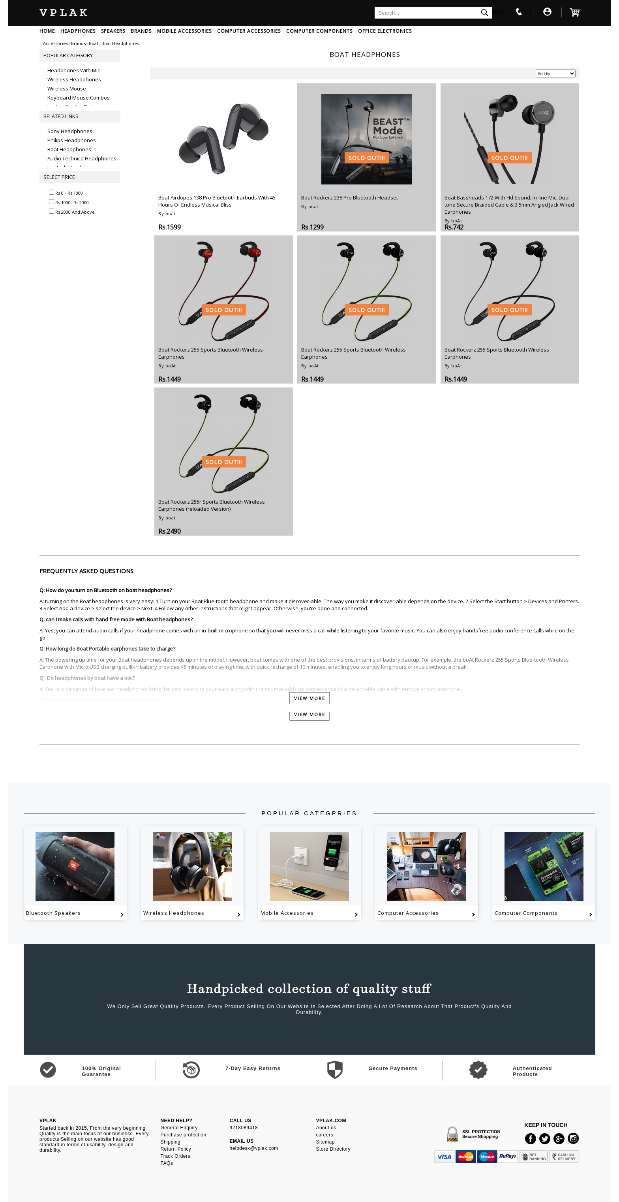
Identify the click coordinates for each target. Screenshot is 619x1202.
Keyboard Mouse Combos (78, 97)
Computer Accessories (408, 912)
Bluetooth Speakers (53, 912)
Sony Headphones (69, 131)
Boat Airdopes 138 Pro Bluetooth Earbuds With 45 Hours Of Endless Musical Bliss (217, 201)
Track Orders (175, 1156)
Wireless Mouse (66, 88)
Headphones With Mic (73, 70)
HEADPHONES (78, 31)
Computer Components (526, 912)
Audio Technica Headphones (81, 158)
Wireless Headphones (74, 79)
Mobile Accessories (287, 912)
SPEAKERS (113, 31)
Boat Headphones (69, 149)
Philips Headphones (71, 140)
